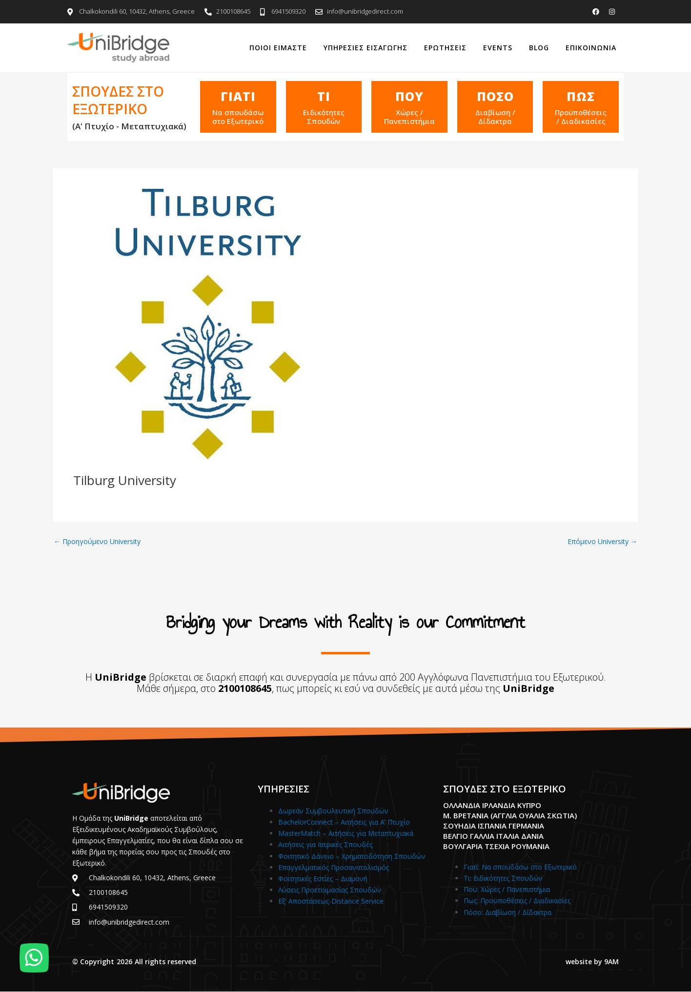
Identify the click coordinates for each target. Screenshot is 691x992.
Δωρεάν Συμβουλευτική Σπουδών (333, 810)
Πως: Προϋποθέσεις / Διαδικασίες (517, 900)
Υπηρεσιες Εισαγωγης (365, 47)
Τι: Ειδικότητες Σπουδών (503, 878)
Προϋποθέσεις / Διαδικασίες (581, 116)
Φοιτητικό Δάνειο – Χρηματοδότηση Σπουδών (352, 856)
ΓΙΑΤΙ (238, 96)
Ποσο (495, 96)
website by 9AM (592, 961)
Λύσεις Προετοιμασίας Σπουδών (329, 889)
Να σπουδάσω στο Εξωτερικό (238, 116)
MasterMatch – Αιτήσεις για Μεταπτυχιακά (345, 833)
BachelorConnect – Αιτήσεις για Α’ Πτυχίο (344, 822)
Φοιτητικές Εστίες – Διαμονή (322, 878)
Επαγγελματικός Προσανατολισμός (333, 867)
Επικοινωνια (591, 47)
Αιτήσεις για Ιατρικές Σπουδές (325, 844)
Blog (539, 47)
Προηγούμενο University (97, 541)
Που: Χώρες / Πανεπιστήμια (507, 889)
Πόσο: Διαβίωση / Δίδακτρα (507, 912)
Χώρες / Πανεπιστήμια (409, 116)
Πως (581, 96)
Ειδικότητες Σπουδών (324, 116)
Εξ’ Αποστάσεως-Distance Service (331, 901)
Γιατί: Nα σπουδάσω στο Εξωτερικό (520, 866)
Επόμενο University (602, 541)
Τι (323, 96)
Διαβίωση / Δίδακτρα (495, 116)
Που (409, 96)
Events (497, 47)
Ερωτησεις (445, 47)
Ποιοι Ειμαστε (278, 47)
